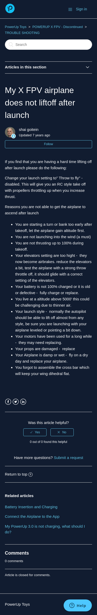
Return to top (19, 474)
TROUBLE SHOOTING (22, 33)
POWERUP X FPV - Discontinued (57, 27)
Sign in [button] (81, 9)
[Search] (48, 44)
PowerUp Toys (16, 27)
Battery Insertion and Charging (31, 507)
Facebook (8, 402)
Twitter (15, 402)
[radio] (35, 432)
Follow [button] (48, 144)
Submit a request (68, 457)
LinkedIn (23, 402)
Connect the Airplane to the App (32, 516)
